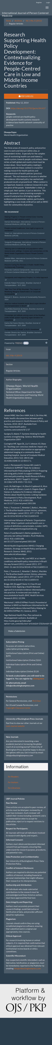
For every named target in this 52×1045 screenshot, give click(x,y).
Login (48, 2)
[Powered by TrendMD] (17, 343)
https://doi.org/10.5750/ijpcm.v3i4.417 (28, 108)
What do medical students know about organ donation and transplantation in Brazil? (25, 304)
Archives (18, 20)
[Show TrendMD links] (46, 343)
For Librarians (14, 788)
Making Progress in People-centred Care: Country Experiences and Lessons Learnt (24, 218)
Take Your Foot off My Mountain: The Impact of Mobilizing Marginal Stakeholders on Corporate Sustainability (23, 292)
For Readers (13, 776)
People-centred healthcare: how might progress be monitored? (24, 229)
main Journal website (15, 726)
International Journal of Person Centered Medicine (25, 13)
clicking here (38, 678)
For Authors (13, 782)
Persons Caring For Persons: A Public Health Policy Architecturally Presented (24, 266)
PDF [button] (32, 96)
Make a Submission (16, 631)
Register (39, 2)
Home (8, 20)
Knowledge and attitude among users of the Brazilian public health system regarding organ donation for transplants (25, 318)
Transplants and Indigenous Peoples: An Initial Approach (26, 279)
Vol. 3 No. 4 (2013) (34, 20)
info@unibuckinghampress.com (27, 968)
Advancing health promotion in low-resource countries (25, 240)
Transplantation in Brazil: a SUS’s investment (23, 329)
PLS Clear (36, 701)
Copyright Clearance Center (18, 708)
